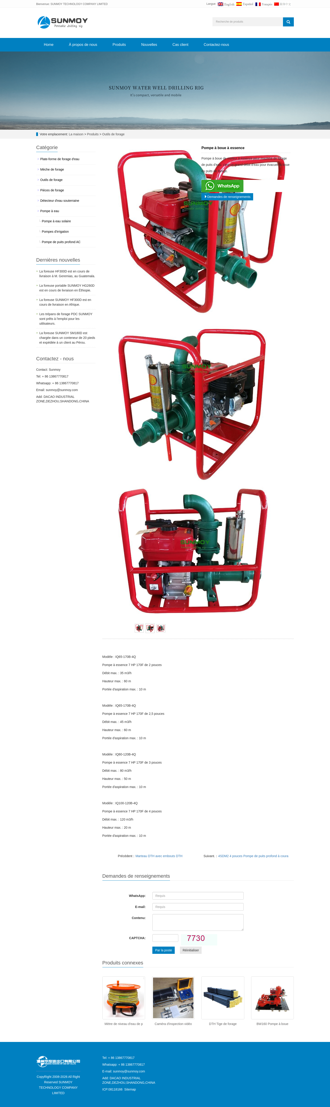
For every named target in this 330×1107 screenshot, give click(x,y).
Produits (119, 45)
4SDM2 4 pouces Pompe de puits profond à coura (253, 856)
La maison (76, 134)
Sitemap (130, 1089)
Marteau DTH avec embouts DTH (158, 856)
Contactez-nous (216, 45)
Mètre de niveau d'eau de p (124, 1024)
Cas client (180, 45)
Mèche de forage (52, 169)
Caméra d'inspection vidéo (173, 1024)
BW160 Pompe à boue (272, 1024)
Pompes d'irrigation (55, 231)
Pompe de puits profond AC (61, 242)
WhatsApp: (137, 896)
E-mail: (140, 907)
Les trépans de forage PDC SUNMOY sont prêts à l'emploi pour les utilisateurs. (65, 318)
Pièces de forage (52, 190)
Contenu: (139, 918)
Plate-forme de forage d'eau (59, 159)
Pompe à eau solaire (56, 221)
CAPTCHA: (137, 938)
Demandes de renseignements (227, 197)
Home (49, 45)
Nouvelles (149, 45)
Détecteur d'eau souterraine (59, 200)
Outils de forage (113, 134)
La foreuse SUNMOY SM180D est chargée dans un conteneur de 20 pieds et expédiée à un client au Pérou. (67, 337)
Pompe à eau (49, 211)
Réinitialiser (191, 950)
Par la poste (163, 950)
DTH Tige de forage (223, 1024)
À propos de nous (83, 45)
